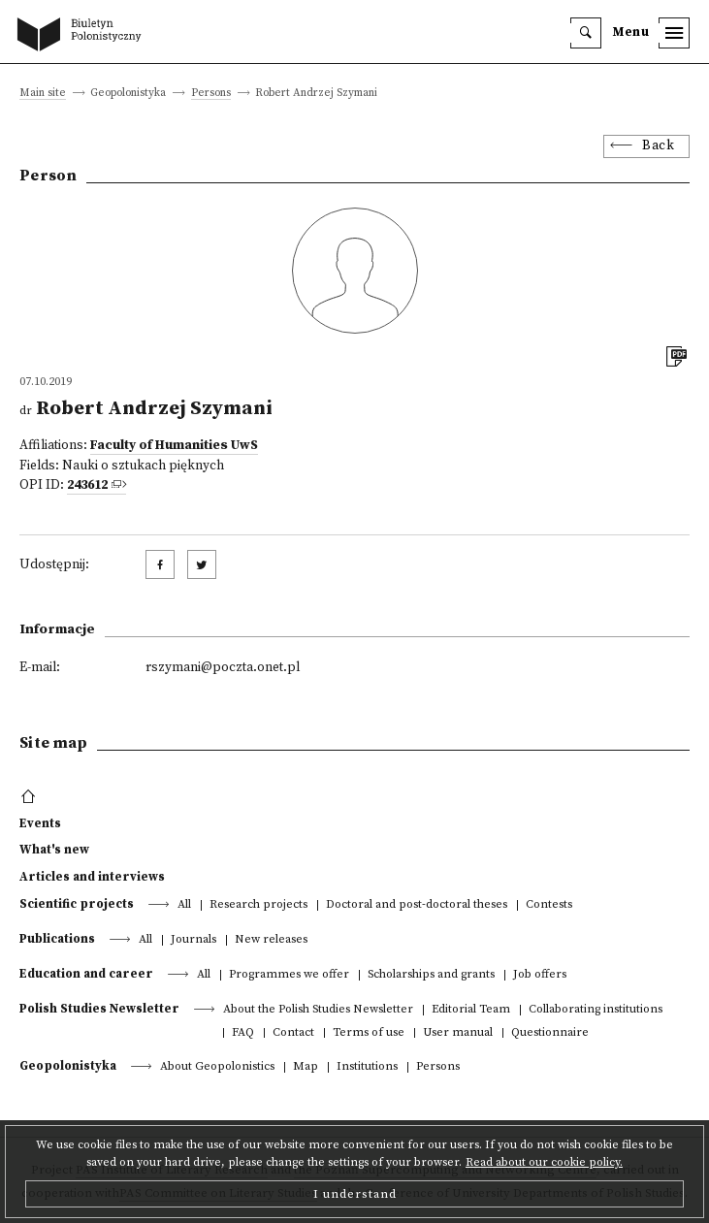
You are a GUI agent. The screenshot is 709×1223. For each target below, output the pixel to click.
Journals (193, 940)
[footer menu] (30, 797)
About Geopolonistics (217, 1067)
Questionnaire (550, 1033)
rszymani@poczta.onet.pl (222, 668)
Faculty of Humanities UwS (174, 445)
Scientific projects (76, 904)
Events (40, 823)
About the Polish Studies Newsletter (318, 1010)
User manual (458, 1033)
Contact (293, 1033)
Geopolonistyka (67, 1066)
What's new (54, 849)
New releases (271, 940)
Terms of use (368, 1033)
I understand (355, 1194)
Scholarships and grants (431, 975)
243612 (87, 485)
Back (658, 146)
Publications (57, 939)
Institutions (367, 1067)
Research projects (258, 905)
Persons (211, 93)
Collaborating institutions (595, 1010)
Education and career (86, 974)
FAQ (243, 1033)
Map (305, 1067)
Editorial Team (471, 1010)
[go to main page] (83, 36)
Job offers (539, 975)
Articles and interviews (92, 877)
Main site (42, 93)
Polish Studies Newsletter (99, 1008)
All (184, 905)
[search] (585, 32)
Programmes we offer (289, 975)
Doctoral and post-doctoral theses (416, 905)
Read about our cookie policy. (544, 1162)
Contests (549, 905)
